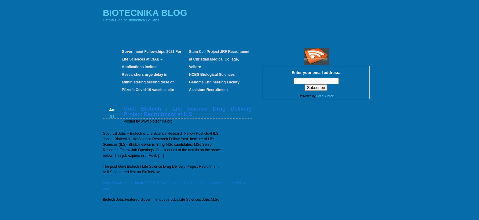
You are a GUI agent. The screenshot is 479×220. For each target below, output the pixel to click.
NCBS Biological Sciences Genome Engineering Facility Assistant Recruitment (214, 82)
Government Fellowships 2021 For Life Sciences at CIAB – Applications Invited (151, 59)
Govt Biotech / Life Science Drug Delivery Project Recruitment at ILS (188, 111)
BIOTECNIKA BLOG (145, 13)
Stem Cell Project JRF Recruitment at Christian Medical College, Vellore (219, 59)
